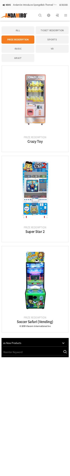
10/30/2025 (63, 5)
